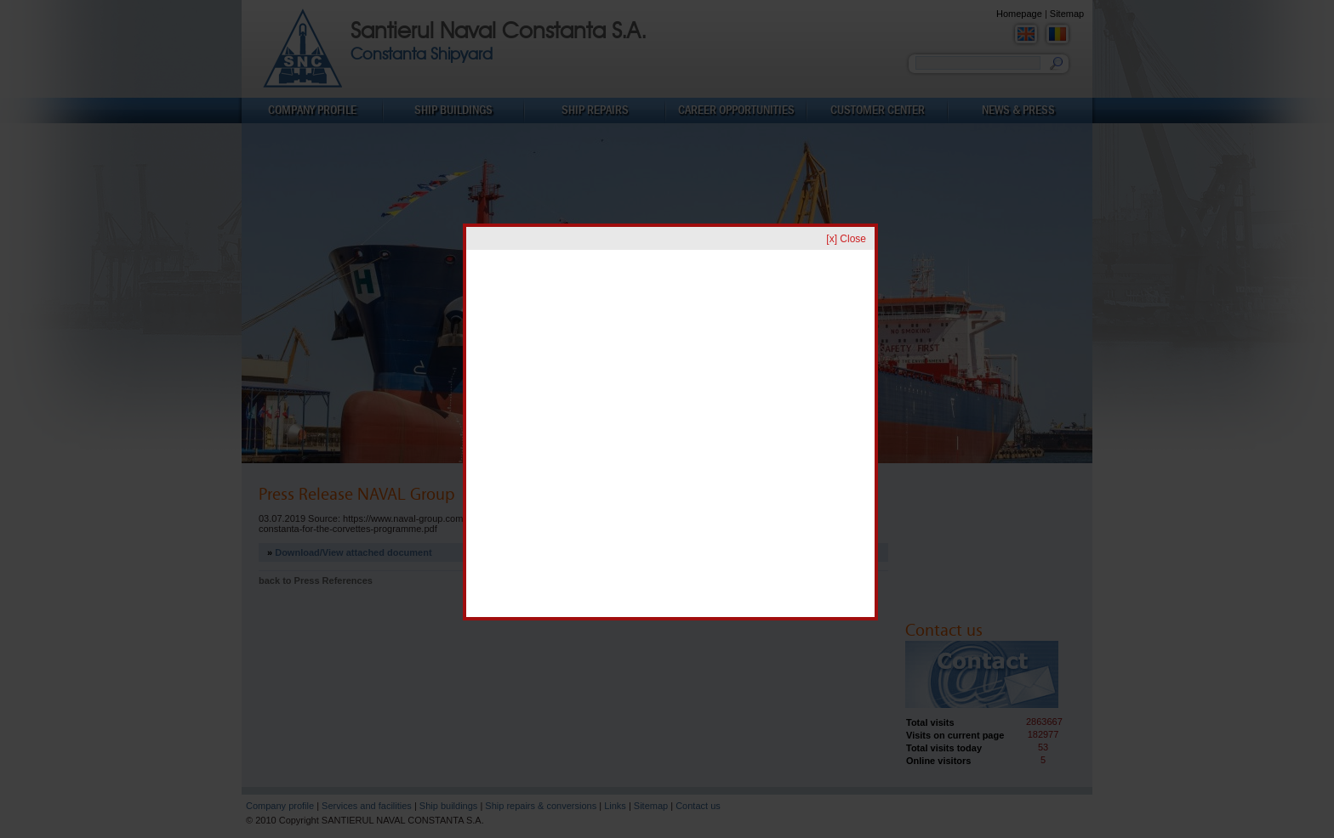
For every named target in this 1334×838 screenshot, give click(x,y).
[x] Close (846, 239)
